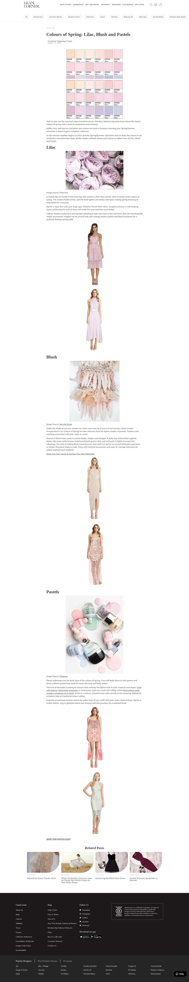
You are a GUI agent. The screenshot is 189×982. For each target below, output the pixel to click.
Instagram (86, 914)
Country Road (156, 966)
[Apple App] (85, 936)
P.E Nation (132, 970)
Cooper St (132, 966)
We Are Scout (66, 424)
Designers (116, 4)
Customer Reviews (55, 941)
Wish (108, 974)
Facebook (86, 910)
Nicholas (109, 970)
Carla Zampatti (111, 966)
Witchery (131, 974)
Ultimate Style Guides (178, 17)
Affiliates (19, 923)
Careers (19, 919)
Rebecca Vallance (157, 970)
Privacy (18, 932)
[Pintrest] (80, 925)
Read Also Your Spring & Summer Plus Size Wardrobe (70, 454)
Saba (18, 974)
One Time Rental (92, 4)
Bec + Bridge (43, 966)
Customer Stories (55, 17)
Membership (78, 4)
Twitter (85, 918)
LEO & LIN (87, 970)
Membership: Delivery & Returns (60, 928)
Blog (17, 914)
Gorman (41, 970)
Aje (17, 966)
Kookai (63, 970)
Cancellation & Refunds (25, 941)
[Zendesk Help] (180, 974)
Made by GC (128, 17)
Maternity (105, 4)
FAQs (50, 932)
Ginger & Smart (22, 970)
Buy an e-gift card (55, 937)
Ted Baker (65, 974)
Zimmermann (156, 974)
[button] (65, 4)
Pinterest (64, 676)
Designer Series (74, 17)
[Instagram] (80, 914)
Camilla (63, 966)
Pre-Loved (139, 4)
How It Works (53, 914)
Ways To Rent (66, 4)
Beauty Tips (38, 17)
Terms (18, 928)
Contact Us (52, 946)
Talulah (41, 974)
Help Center (52, 910)
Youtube (85, 922)
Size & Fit (51, 919)
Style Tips (143, 17)
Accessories (127, 4)
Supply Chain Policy (23, 946)
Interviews (90, 17)
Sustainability (158, 17)
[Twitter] (80, 918)
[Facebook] (80, 910)
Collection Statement (24, 937)
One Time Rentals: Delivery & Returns (62, 923)
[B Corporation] (120, 911)
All (26, 17)
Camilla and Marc (90, 966)
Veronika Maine (89, 974)
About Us (19, 910)
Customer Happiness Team (60, 41)
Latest (102, 17)
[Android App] (96, 936)
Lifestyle (114, 17)
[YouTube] (80, 921)
